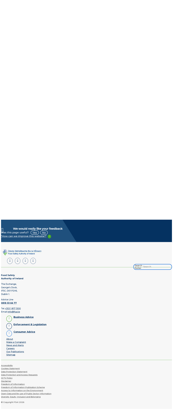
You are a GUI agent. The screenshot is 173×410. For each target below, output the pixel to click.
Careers (10, 348)
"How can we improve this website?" (24, 236)
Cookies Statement (10, 369)
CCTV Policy (6, 378)
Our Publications (15, 351)
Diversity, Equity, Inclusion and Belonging (21, 397)
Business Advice (24, 317)
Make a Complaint (16, 342)
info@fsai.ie (14, 312)
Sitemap (10, 355)
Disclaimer (6, 381)
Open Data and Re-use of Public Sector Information (26, 394)
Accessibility (7, 365)
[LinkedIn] (10, 261)
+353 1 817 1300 (13, 308)
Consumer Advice (24, 331)
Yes (35, 232)
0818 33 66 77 (9, 303)
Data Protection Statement (14, 372)
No (44, 232)
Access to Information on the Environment (22, 390)
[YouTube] (25, 261)
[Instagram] (33, 261)
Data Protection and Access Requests (19, 375)
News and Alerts (15, 345)
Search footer (138, 266)
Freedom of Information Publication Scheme (23, 387)
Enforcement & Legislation (30, 324)
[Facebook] (17, 261)
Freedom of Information (13, 384)
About (9, 339)
